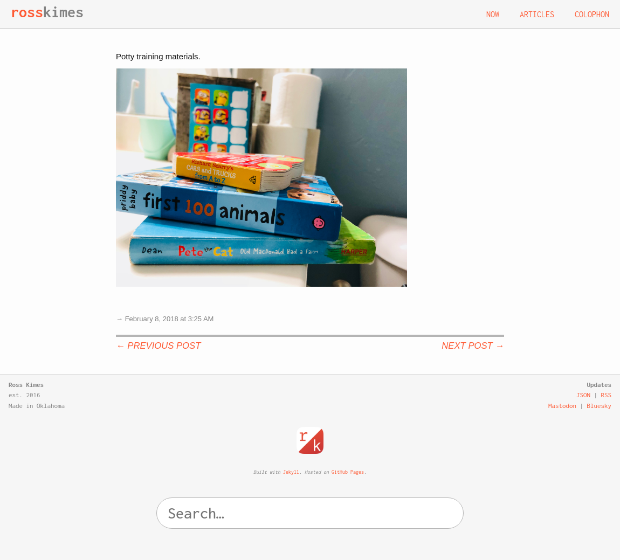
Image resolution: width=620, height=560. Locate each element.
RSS (606, 394)
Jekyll (291, 472)
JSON (583, 394)
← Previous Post (158, 346)
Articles (537, 14)
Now (492, 14)
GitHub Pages (348, 472)
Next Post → (473, 346)
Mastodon (562, 405)
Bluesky (599, 405)
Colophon (592, 14)
